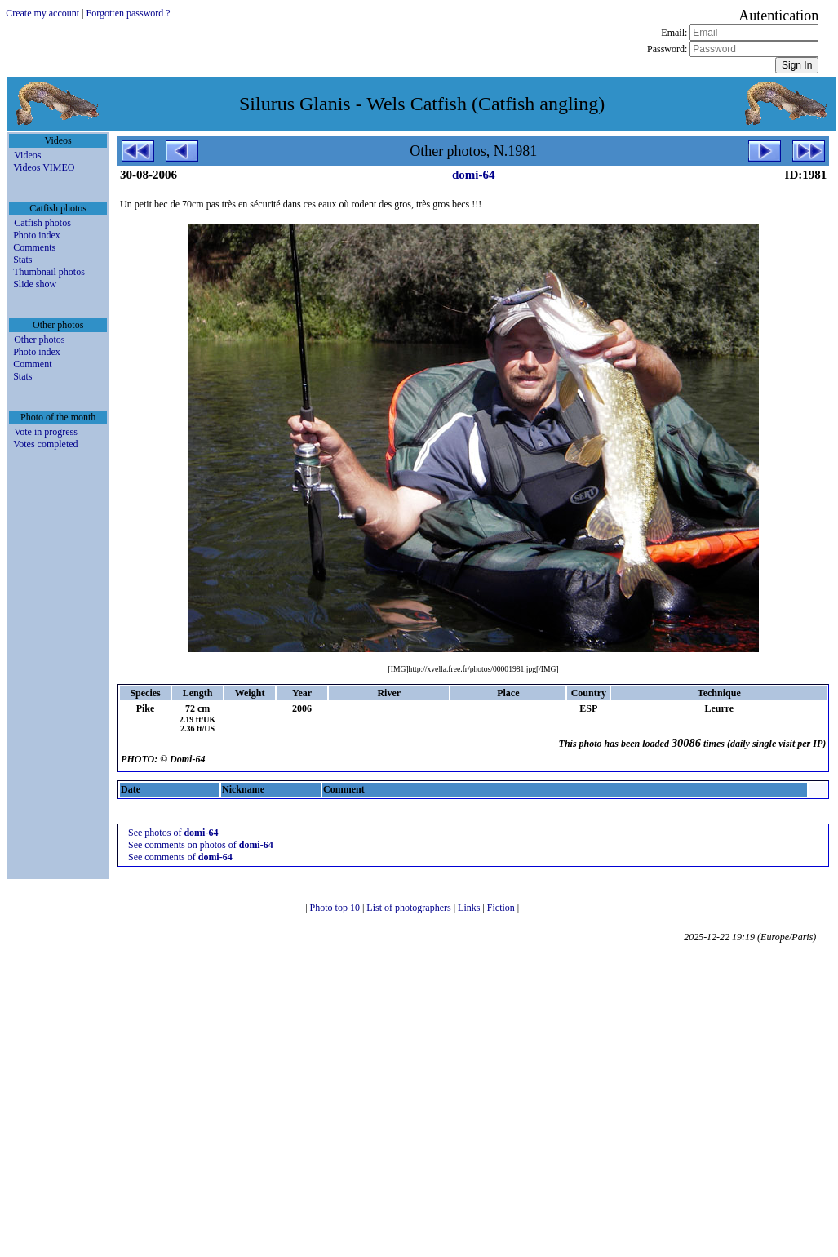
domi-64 (473, 174)
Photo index (36, 235)
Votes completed (45, 444)
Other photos (39, 339)
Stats (22, 259)
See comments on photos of (200, 845)
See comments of (180, 857)
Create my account (42, 13)
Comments (34, 247)
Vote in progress (46, 432)
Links (470, 907)
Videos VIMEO (43, 167)
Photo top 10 (336, 907)
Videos (27, 155)
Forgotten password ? (128, 13)
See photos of (173, 832)
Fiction (502, 907)
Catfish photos (42, 223)
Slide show (34, 284)
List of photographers (409, 907)
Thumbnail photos (49, 272)
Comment (32, 364)
